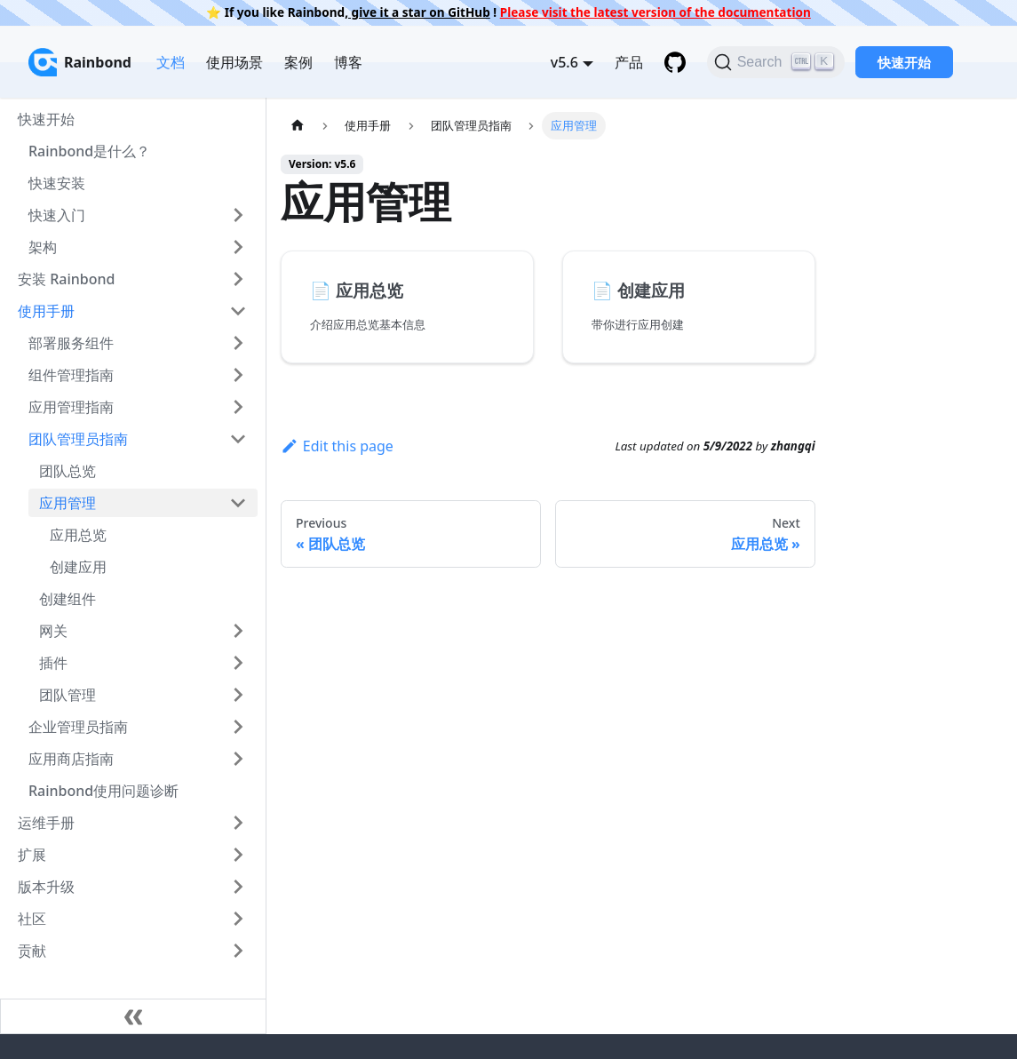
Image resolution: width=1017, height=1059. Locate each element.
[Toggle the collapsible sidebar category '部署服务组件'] (238, 343)
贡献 (32, 950)
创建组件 (67, 599)
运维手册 (46, 822)
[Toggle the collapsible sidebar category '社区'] (238, 918)
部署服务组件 (71, 343)
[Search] (776, 62)
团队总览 (67, 471)
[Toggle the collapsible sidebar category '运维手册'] (238, 822)
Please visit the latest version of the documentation (655, 12)
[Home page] (297, 125)
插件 (53, 663)
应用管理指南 (71, 407)
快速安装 (56, 183)
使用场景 (234, 62)
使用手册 (46, 311)
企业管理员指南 (78, 727)
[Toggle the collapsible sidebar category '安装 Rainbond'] (238, 279)
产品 (629, 62)
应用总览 (78, 535)
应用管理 (67, 503)
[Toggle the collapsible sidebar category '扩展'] (238, 854)
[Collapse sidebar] (133, 1016)
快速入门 (56, 215)
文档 (170, 62)
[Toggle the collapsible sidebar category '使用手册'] (238, 311)
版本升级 (46, 886)
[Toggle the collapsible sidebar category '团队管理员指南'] (238, 439)
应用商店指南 (71, 758)
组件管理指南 (71, 375)
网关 (53, 631)
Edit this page (337, 446)
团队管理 (67, 695)
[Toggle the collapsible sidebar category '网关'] (238, 631)
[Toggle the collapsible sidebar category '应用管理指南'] (238, 407)
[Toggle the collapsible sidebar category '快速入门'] (238, 215)
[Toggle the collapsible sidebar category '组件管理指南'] (238, 375)
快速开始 (904, 62)
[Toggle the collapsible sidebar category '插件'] (238, 663)
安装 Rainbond (66, 279)
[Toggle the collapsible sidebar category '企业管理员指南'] (238, 727)
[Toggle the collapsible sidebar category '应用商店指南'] (238, 758)
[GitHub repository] (675, 62)
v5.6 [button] (564, 62)
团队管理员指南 (78, 439)
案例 (298, 62)
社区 (32, 918)
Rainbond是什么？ (89, 151)
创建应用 (78, 567)
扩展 (32, 854)
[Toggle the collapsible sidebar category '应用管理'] (238, 503)
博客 (348, 62)
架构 (42, 247)
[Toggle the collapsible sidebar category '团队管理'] (238, 695)
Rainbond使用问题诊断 (103, 790)
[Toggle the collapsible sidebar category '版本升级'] (238, 886)
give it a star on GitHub (419, 12)
